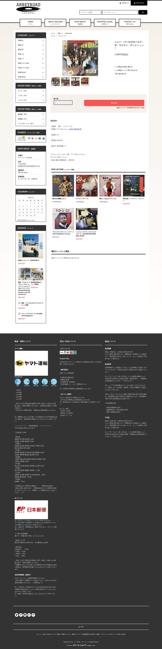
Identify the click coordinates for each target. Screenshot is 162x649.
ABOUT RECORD (55, 23)
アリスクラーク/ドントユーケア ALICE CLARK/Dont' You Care (63, 233)
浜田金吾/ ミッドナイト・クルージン (133, 199)
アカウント (125, 3)
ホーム (53, 33)
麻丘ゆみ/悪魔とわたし (59, 198)
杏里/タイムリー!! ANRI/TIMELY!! (28, 260)
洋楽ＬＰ (60, 33)
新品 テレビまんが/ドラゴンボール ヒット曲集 (32, 304)
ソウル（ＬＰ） (62, 36)
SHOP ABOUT (80, 23)
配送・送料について (63, 634)
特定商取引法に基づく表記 (135, 108)
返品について (121, 108)
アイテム (138, 3)
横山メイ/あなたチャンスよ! (107, 198)
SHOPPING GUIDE (105, 23)
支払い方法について (49, 634)
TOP (80, 627)
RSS (118, 634)
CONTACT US (129, 23)
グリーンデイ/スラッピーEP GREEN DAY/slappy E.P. (32, 314)
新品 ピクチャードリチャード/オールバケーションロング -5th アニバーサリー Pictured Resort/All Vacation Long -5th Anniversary (24, 288)
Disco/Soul (69, 33)
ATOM (123, 634)
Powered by (81, 645)
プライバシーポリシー (108, 634)
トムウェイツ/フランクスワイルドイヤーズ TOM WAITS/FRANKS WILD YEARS (86, 234)
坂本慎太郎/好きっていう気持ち (36, 283)
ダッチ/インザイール (82, 198)
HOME (30, 23)
